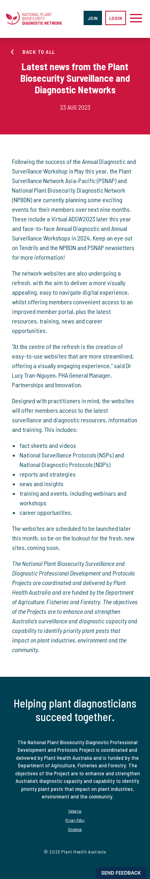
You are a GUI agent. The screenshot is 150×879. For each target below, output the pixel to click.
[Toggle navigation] (136, 18)
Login (115, 18)
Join (93, 18)
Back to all (38, 51)
